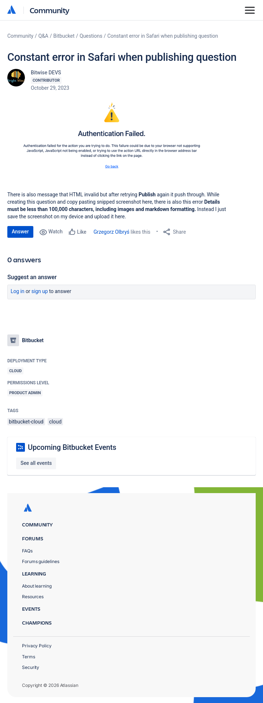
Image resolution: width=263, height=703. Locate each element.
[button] (117, 140)
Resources (33, 596)
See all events (36, 463)
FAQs (27, 551)
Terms (28, 656)
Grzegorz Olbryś (111, 232)
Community (50, 10)
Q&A (43, 36)
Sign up (40, 291)
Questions (90, 36)
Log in (18, 291)
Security (30, 667)
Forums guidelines (40, 561)
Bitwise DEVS (46, 72)
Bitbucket (64, 36)
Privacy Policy (37, 645)
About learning (37, 586)
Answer (20, 231)
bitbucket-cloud (26, 422)
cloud (55, 422)
